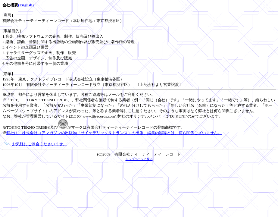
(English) (26, 5)
